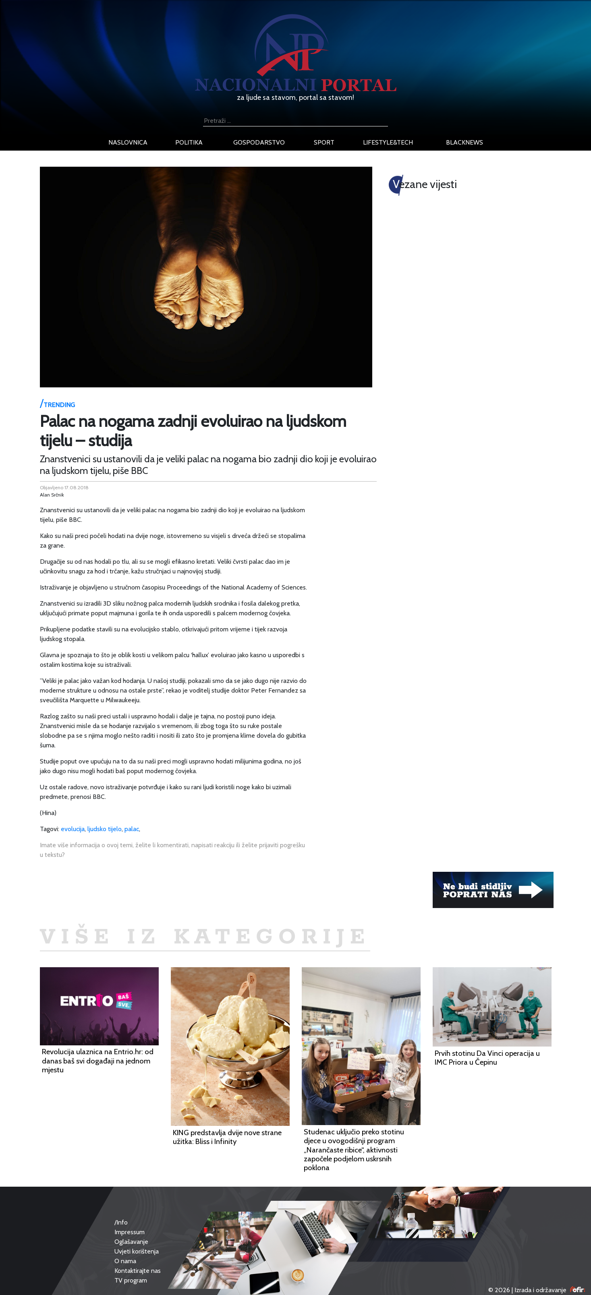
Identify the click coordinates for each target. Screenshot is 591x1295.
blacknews (464, 142)
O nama (125, 1261)
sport (324, 142)
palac (131, 829)
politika (189, 142)
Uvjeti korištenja (136, 1251)
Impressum (129, 1232)
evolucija (73, 829)
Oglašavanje (131, 1241)
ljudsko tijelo (104, 829)
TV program (130, 1280)
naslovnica (127, 142)
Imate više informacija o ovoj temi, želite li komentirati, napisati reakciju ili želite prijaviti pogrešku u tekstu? (172, 850)
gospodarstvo (259, 142)
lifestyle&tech (388, 142)
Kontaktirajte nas (137, 1270)
